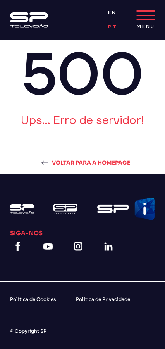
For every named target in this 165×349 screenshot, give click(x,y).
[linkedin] (110, 255)
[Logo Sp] (29, 20)
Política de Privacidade (103, 299)
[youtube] (49, 255)
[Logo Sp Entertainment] (65, 209)
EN (112, 12)
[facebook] (19, 255)
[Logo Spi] (126, 209)
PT (112, 27)
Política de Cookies (33, 299)
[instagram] (79, 255)
